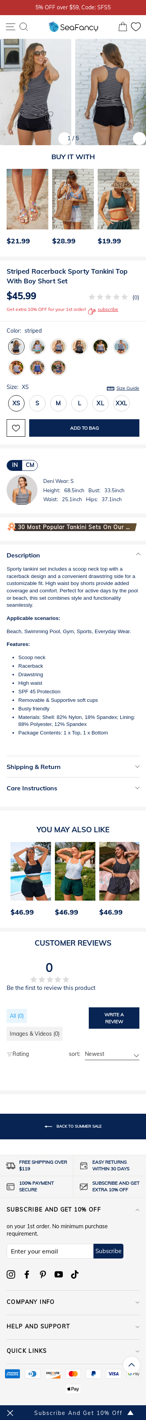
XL (100, 403)
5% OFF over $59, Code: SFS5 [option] (73, 7)
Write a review (114, 1018)
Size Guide (127, 388)
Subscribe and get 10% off (73, 1209)
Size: (73, 387)
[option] (25, 209)
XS (16, 403)
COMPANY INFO (73, 1301)
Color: (24, 330)
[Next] (132, 209)
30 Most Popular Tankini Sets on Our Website (75, 527)
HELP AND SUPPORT (73, 1326)
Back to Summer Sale (73, 1126)
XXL (121, 403)
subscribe (103, 311)
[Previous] (10, 209)
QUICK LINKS (73, 1350)
